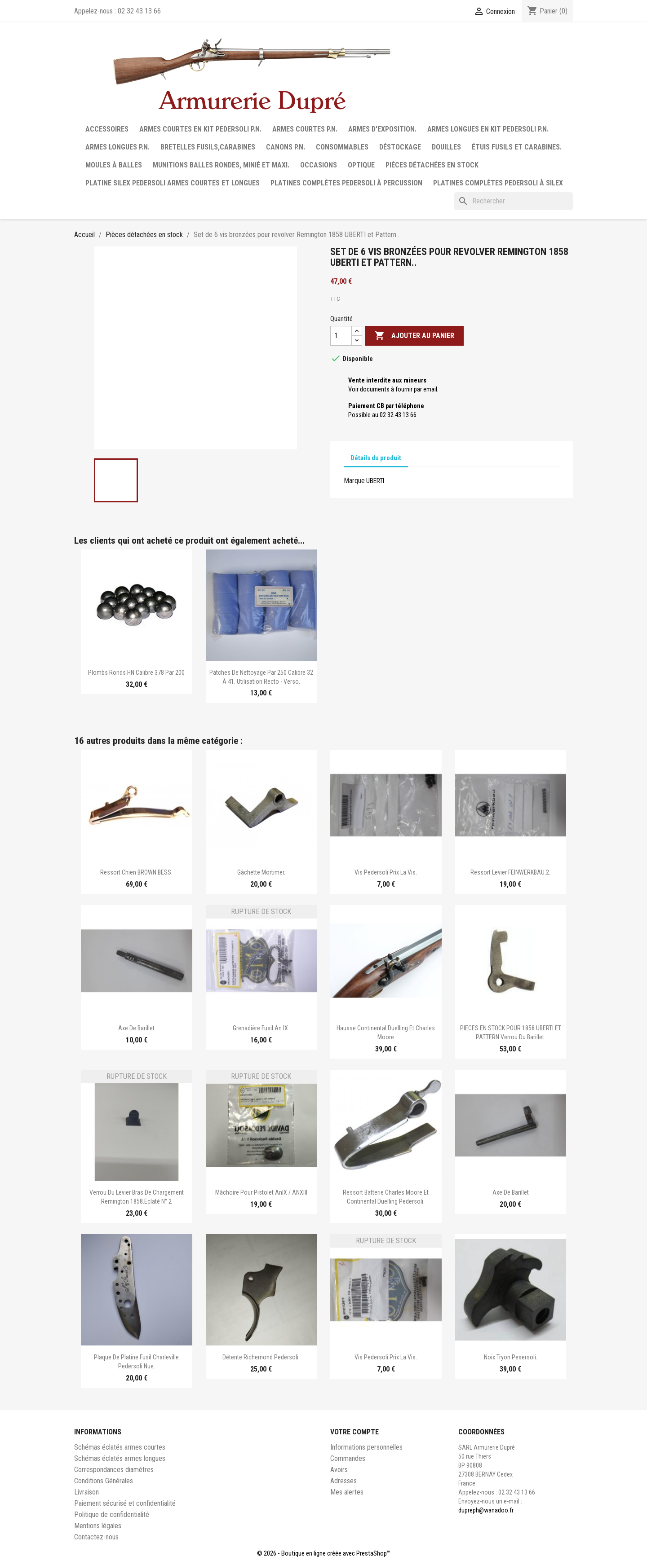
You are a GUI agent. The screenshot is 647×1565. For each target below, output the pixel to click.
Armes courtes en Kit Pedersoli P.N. (200, 129)
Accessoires (107, 129)
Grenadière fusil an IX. (261, 1028)
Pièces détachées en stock (432, 165)
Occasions (318, 165)
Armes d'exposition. (382, 129)
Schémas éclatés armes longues (119, 1458)
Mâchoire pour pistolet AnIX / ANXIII (261, 1192)
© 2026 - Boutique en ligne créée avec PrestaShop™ (323, 1553)
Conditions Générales (103, 1481)
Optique (361, 165)
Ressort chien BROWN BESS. (136, 872)
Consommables (342, 147)
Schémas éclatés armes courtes (119, 1447)
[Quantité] (341, 336)
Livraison (86, 1492)
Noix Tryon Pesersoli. (510, 1357)
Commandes (347, 1458)
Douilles (446, 147)
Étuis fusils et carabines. (517, 147)
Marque (354, 480)
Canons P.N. (285, 147)
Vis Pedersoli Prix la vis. (386, 872)
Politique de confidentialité (111, 1514)
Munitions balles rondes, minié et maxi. (221, 165)
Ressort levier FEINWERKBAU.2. (510, 872)
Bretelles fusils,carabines (207, 147)
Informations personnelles (366, 1447)
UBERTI (375, 481)
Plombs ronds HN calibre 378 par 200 (136, 672)
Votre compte (354, 1432)
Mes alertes (346, 1492)
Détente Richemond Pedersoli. (261, 1357)
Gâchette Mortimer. (261, 872)
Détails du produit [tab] (375, 458)
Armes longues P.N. (117, 147)
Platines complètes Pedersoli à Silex (498, 183)
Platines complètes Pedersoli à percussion (346, 183)
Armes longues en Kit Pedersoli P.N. (488, 129)
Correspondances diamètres (114, 1469)
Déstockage (400, 147)
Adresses (343, 1481)
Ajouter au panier (414, 336)
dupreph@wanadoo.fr (486, 1510)
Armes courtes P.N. (304, 129)
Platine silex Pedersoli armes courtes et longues (172, 183)
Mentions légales (97, 1525)
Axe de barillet (136, 1028)
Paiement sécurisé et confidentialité (125, 1503)
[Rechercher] (513, 201)
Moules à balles (113, 165)
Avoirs (339, 1469)
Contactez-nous (96, 1537)
